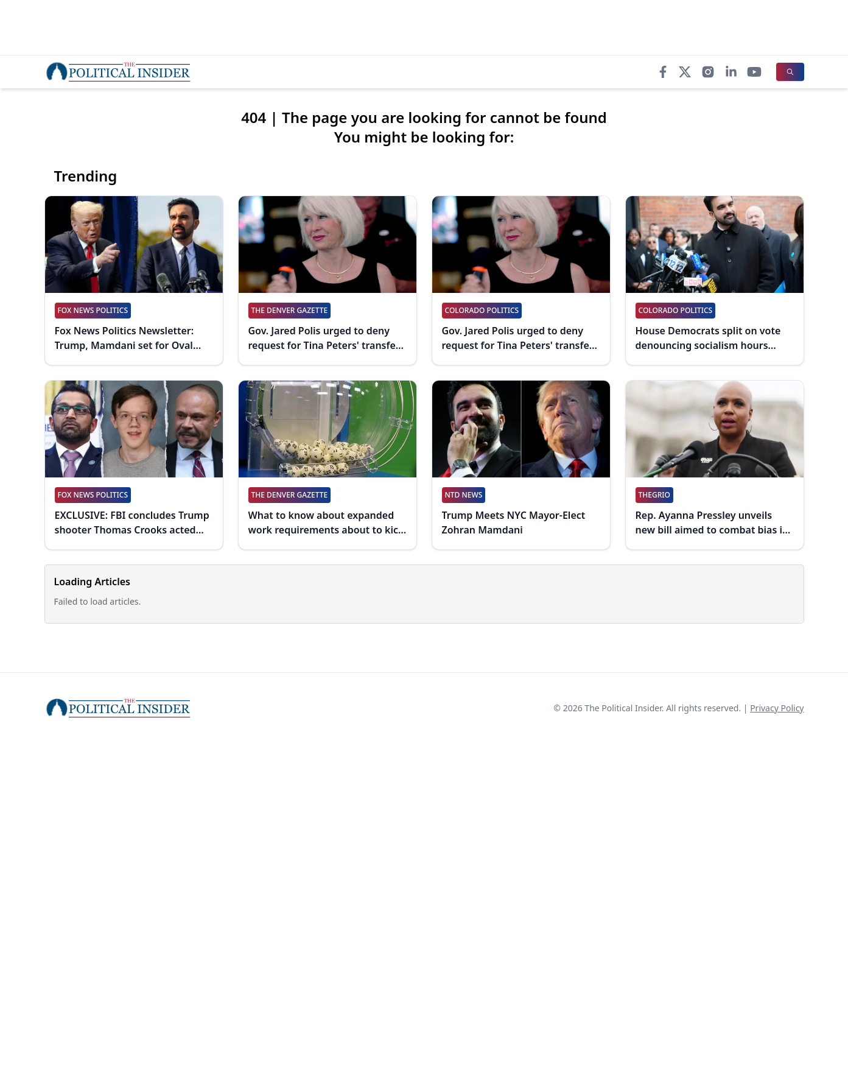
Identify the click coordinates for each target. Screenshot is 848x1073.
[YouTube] (754, 72)
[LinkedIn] (731, 72)
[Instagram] (708, 72)
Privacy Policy (777, 708)
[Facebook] (663, 72)
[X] (685, 72)
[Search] (790, 72)
